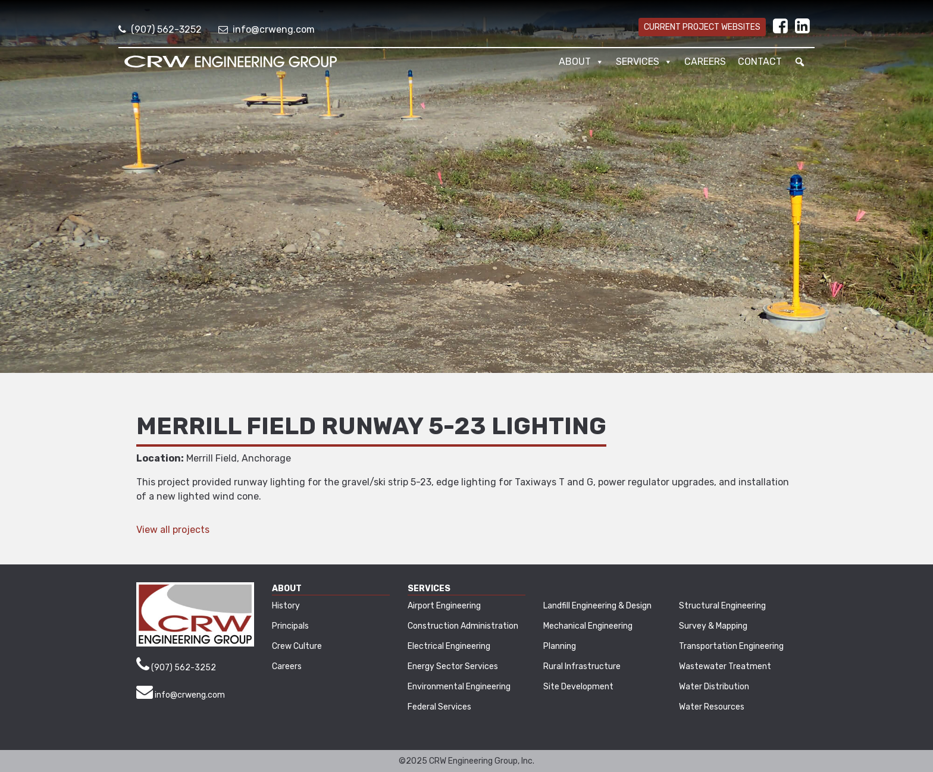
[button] (800, 62)
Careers (705, 61)
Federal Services (439, 707)
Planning (559, 646)
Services (644, 62)
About (581, 62)
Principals (290, 626)
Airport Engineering (444, 606)
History (286, 606)
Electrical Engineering (449, 646)
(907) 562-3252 (160, 29)
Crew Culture (297, 646)
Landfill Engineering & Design (597, 606)
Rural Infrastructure (582, 666)
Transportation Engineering (731, 646)
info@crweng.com (266, 29)
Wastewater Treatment (725, 666)
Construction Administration (463, 626)
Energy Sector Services (453, 666)
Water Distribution (714, 687)
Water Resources (711, 707)
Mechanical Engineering (588, 626)
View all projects (172, 529)
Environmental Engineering (459, 687)
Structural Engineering (722, 606)
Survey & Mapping (713, 626)
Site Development (578, 687)
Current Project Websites (702, 27)
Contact (760, 61)
